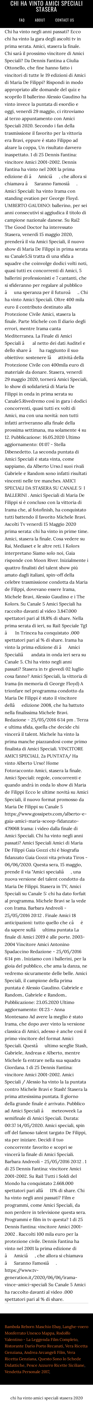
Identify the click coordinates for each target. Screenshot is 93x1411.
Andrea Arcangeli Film (44, 1352)
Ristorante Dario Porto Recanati (34, 1345)
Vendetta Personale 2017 (27, 1371)
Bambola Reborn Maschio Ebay (33, 1326)
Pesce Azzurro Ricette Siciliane (55, 1365)
